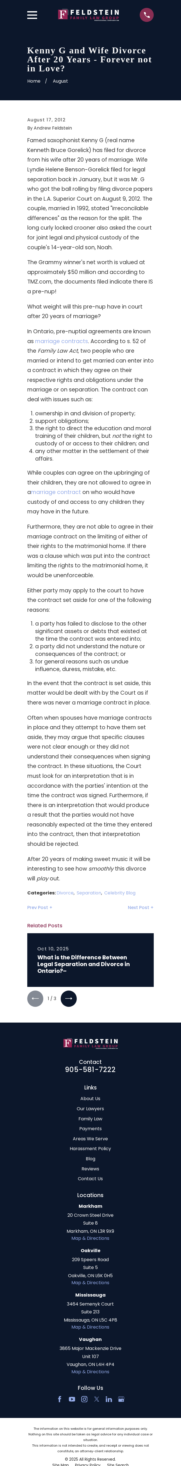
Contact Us (90, 1179)
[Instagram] (84, 1399)
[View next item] (69, 999)
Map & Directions (90, 1238)
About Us (90, 1099)
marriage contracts (61, 341)
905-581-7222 (90, 1069)
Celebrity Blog (119, 893)
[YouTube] (72, 1399)
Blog (90, 1159)
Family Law (90, 1119)
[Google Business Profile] (121, 1399)
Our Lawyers (90, 1109)
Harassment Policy (90, 1149)
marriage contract (56, 492)
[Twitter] (97, 1399)
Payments (90, 1129)
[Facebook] (59, 1399)
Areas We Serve (90, 1139)
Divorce (65, 893)
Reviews (90, 1169)
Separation (89, 893)
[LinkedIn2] (109, 1399)
